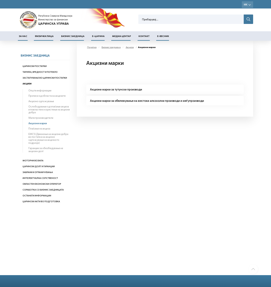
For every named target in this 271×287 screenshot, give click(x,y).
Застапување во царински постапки (45, 78)
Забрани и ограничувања (38, 172)
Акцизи (27, 83)
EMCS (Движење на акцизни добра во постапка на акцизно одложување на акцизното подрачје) (48, 138)
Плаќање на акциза (39, 128)
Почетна (92, 47)
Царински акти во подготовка (41, 201)
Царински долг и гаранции (39, 166)
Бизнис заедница (72, 36)
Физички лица (44, 36)
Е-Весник (163, 36)
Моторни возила (33, 160)
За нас (23, 36)
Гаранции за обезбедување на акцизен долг (45, 150)
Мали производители (40, 117)
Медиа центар (121, 36)
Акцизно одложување (41, 101)
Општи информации (39, 90)
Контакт (144, 36)
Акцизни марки (37, 123)
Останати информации (37, 195)
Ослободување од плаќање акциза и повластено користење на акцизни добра (49, 109)
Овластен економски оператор (42, 184)
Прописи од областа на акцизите (47, 95)
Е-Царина (98, 36)
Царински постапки (35, 66)
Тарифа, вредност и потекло (40, 72)
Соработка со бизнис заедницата (43, 189)
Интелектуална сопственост (40, 178)
